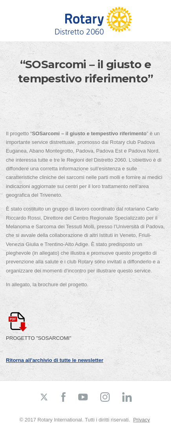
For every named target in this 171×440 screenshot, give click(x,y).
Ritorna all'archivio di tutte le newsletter (54, 360)
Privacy (141, 420)
